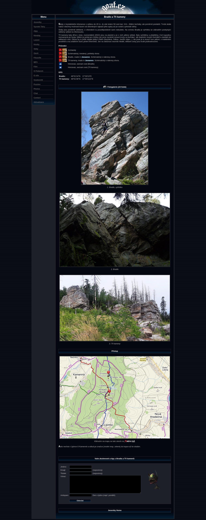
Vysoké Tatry (39, 27)
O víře (36, 75)
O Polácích (38, 71)
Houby (36, 44)
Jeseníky (37, 22)
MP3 (35, 62)
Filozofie (37, 58)
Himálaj (37, 35)
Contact (37, 98)
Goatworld (38, 80)
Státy (36, 49)
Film (35, 67)
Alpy (36, 31)
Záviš (36, 53)
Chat (36, 93)
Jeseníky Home (115, 510)
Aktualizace (39, 102)
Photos (37, 89)
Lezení (36, 40)
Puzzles (37, 84)
